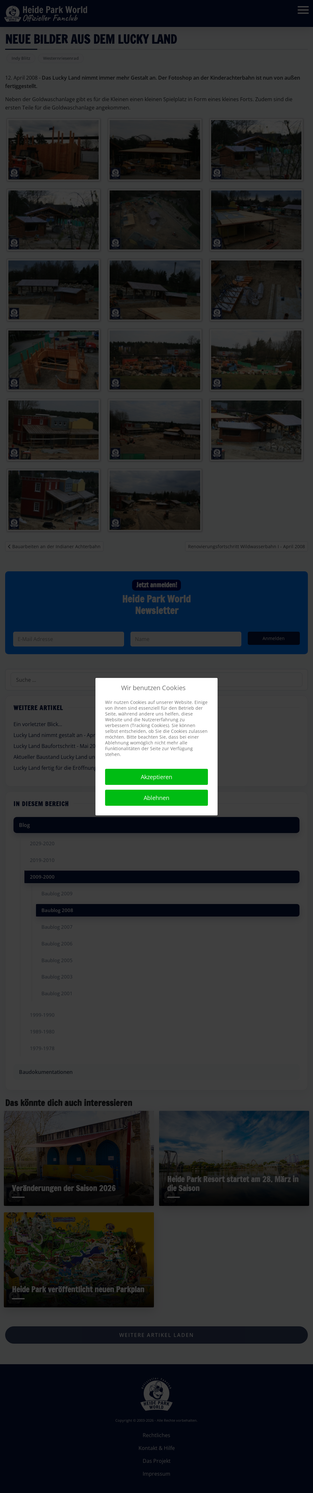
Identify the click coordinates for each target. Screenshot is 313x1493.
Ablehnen (156, 798)
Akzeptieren (156, 777)
